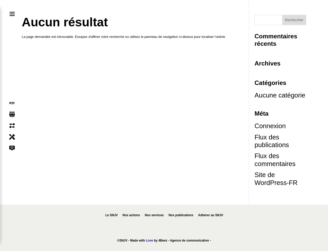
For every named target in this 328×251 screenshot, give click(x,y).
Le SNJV (111, 215)
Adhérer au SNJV (210, 215)
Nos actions (131, 215)
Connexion (270, 125)
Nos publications (181, 215)
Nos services (154, 215)
